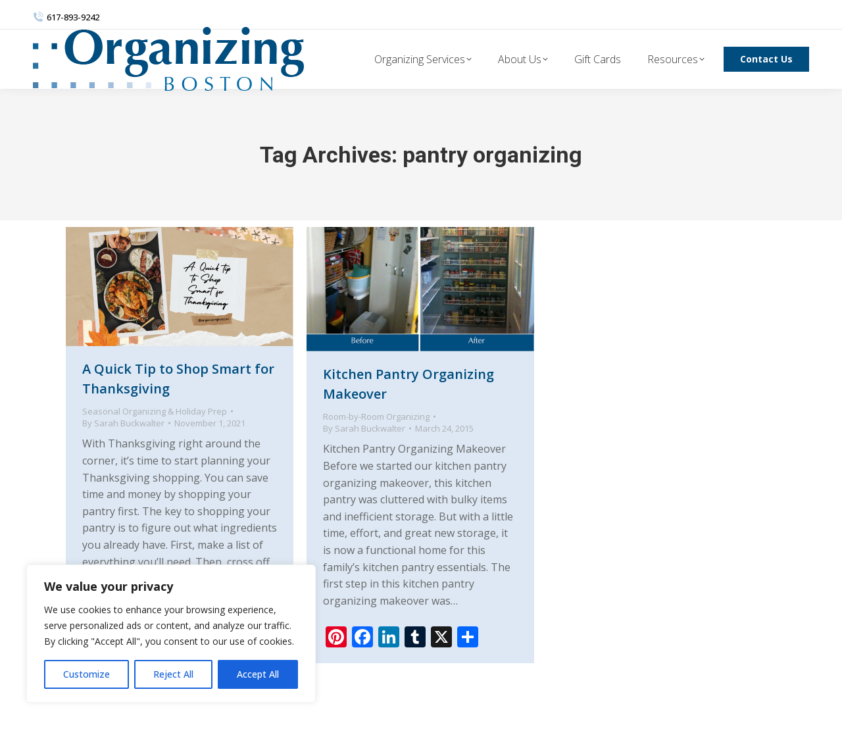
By (123, 423)
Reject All (173, 674)
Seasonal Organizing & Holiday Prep (154, 411)
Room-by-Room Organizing (376, 416)
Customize (86, 674)
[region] (171, 634)
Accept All (258, 674)
